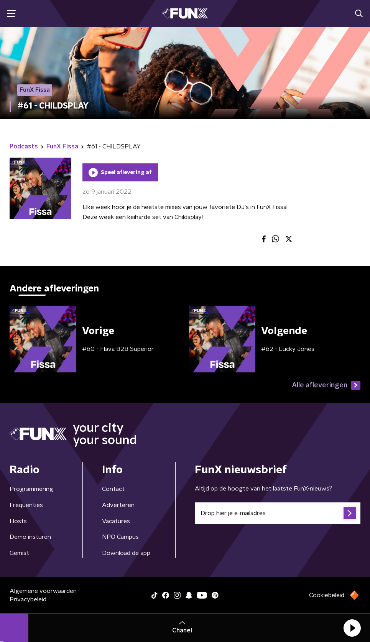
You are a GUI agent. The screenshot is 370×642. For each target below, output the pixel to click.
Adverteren (118, 505)
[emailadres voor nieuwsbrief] (278, 513)
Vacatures (116, 521)
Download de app (126, 553)
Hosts (18, 521)
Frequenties (26, 505)
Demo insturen (30, 537)
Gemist (19, 553)
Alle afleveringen (326, 385)
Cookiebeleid (326, 595)
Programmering (31, 489)
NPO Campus (120, 537)
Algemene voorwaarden (43, 591)
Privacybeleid (28, 599)
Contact (113, 489)
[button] (352, 628)
